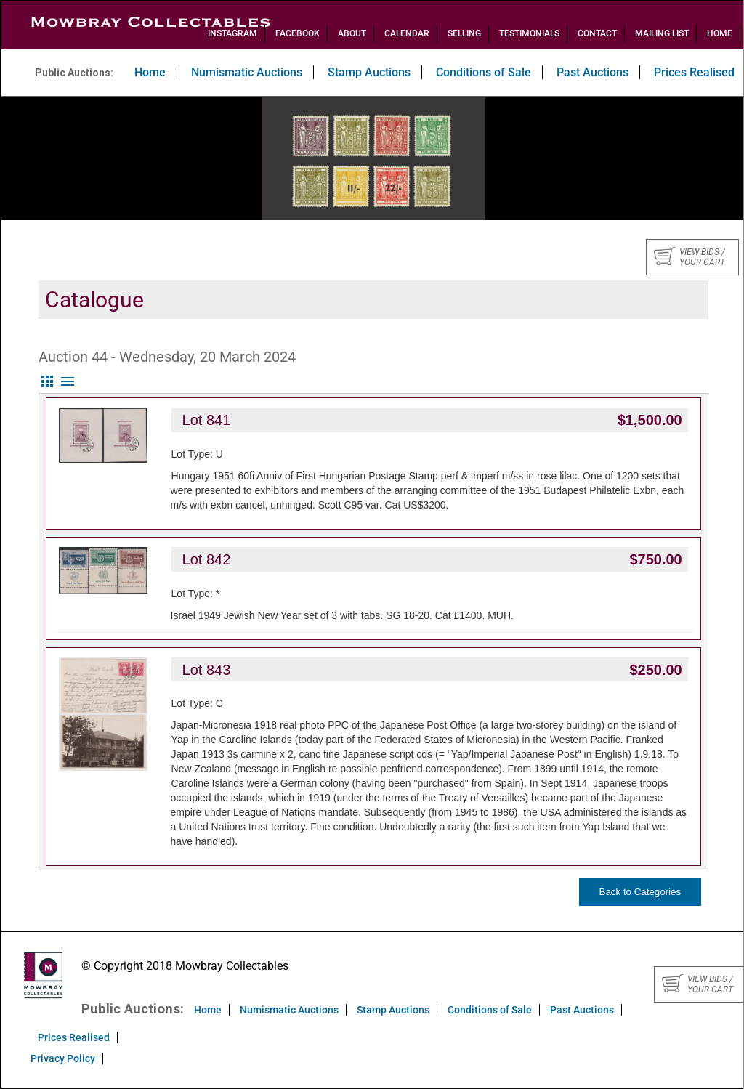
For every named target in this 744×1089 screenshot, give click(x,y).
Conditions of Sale (483, 72)
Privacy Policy (63, 1058)
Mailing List (662, 33)
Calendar (406, 33)
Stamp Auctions (369, 72)
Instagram (232, 33)
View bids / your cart (689, 257)
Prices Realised (74, 1037)
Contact (597, 33)
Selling (464, 33)
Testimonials (529, 33)
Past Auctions (592, 72)
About (352, 33)
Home (719, 33)
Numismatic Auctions (246, 72)
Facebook (297, 33)
